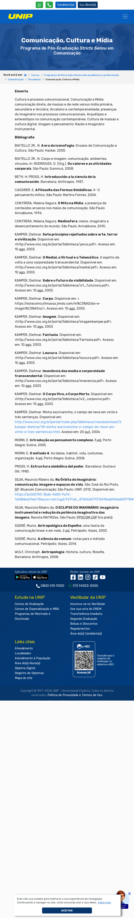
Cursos (35, 75)
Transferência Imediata (86, 614)
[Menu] (125, 16)
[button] (104, 903)
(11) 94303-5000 (85, 586)
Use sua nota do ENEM (85, 609)
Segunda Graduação (83, 619)
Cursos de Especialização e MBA (37, 609)
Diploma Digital (25, 668)
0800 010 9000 (52, 586)
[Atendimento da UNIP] (49, 5)
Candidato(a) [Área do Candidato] (65, 5)
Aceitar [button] (67, 910)
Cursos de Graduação (29, 604)
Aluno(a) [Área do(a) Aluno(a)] (88, 5)
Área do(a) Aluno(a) (27, 663)
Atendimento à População (32, 658)
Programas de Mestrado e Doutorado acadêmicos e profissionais (81, 75)
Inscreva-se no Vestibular (87, 604)
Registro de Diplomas (29, 673)
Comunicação (16, 79)
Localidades (23, 653)
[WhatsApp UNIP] (39, 5)
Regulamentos (80, 628)
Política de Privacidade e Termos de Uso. (75, 695)
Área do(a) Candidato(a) (86, 633)
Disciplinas (34, 79)
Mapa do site (23, 678)
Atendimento (24, 648)
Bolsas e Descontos (84, 624)
